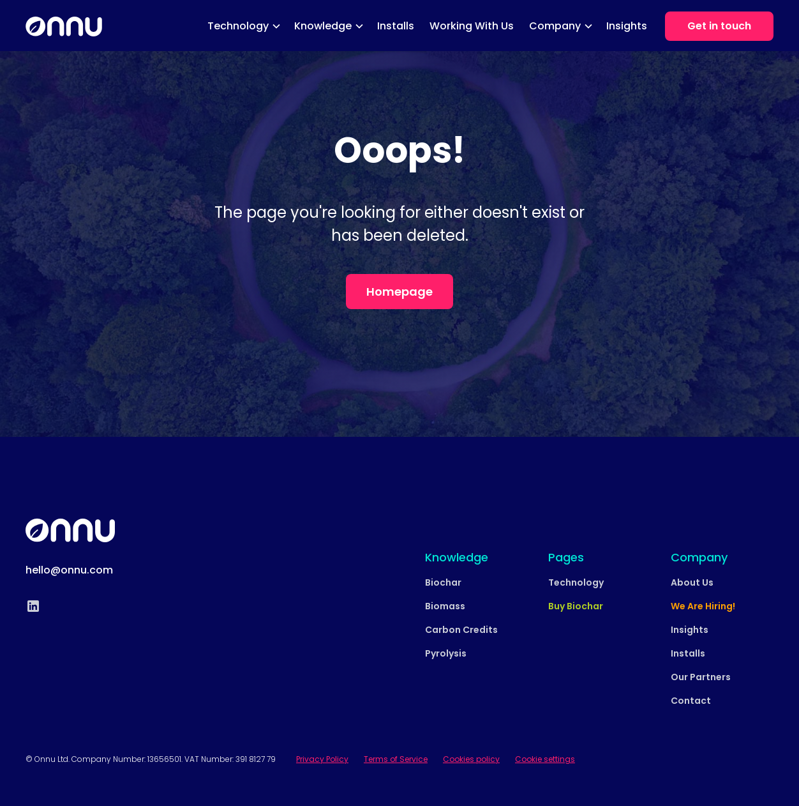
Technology (576, 582)
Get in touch (719, 26)
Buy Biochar (575, 606)
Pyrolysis (446, 653)
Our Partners (701, 677)
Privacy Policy (322, 759)
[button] (243, 26)
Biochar (443, 582)
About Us (692, 582)
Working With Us (471, 26)
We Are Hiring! (703, 606)
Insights (626, 26)
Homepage (399, 292)
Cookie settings (545, 759)
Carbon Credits (461, 629)
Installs (395, 26)
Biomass (445, 606)
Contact (691, 700)
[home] (64, 27)
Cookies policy (471, 759)
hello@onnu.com (69, 570)
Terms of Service (396, 759)
